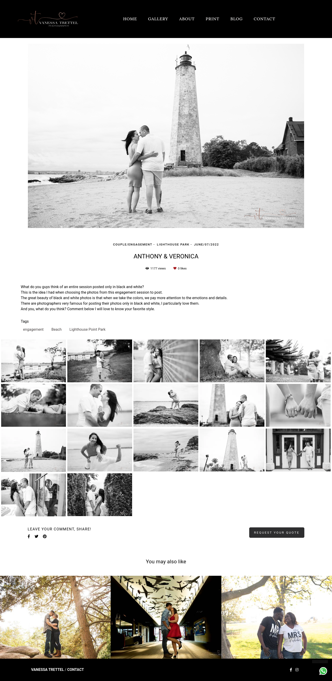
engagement (33, 329)
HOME (130, 18)
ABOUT (187, 18)
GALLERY (158, 18)
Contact (75, 670)
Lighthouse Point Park (87, 329)
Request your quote (276, 532)
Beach (56, 329)
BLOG (236, 18)
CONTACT (264, 18)
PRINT (212, 18)
